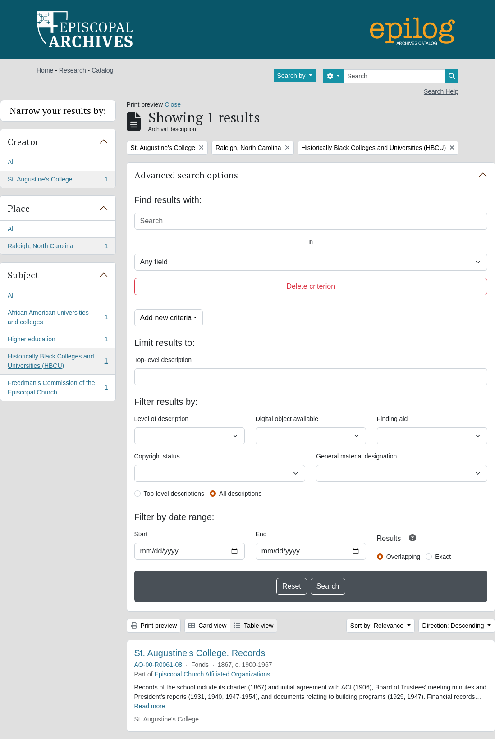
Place (19, 208)
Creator (23, 142)
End (261, 534)
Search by (292, 75)
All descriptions (240, 493)
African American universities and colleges (57, 317)
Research (72, 70)
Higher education (57, 341)
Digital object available (287, 418)
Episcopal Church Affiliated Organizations (212, 674)
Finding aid (392, 418)
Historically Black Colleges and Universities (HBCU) (57, 361)
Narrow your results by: (58, 110)
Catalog (102, 70)
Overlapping (403, 556)
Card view (207, 625)
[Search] (394, 76)
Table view (253, 625)
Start (141, 534)
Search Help (441, 91)
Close (173, 104)
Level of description (161, 418)
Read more (149, 706)
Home (45, 70)
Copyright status (157, 456)
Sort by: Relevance (377, 625)
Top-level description (163, 359)
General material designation (356, 456)
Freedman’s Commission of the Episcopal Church (57, 387)
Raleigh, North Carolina (57, 247)
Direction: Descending (454, 625)
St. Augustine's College (57, 181)
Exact (443, 556)
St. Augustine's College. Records (200, 653)
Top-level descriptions (174, 493)
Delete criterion (310, 286)
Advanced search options (186, 175)
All (11, 162)
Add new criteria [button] (166, 318)
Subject (23, 275)
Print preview (154, 625)
